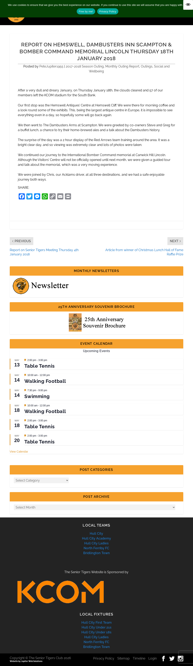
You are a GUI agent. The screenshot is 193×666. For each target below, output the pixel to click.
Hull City (96, 533)
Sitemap (123, 658)
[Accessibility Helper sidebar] (188, 5)
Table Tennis (39, 366)
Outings (146, 66)
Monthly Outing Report (122, 66)
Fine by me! (86, 11)
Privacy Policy (103, 658)
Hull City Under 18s (96, 632)
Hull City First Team (96, 622)
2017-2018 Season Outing (85, 66)
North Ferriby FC (96, 548)
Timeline (139, 658)
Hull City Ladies (96, 543)
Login (152, 658)
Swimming (37, 396)
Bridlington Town (96, 553)
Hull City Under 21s (96, 627)
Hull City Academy (96, 538)
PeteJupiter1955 (51, 66)
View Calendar (19, 451)
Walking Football (45, 381)
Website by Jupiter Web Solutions (26, 661)
